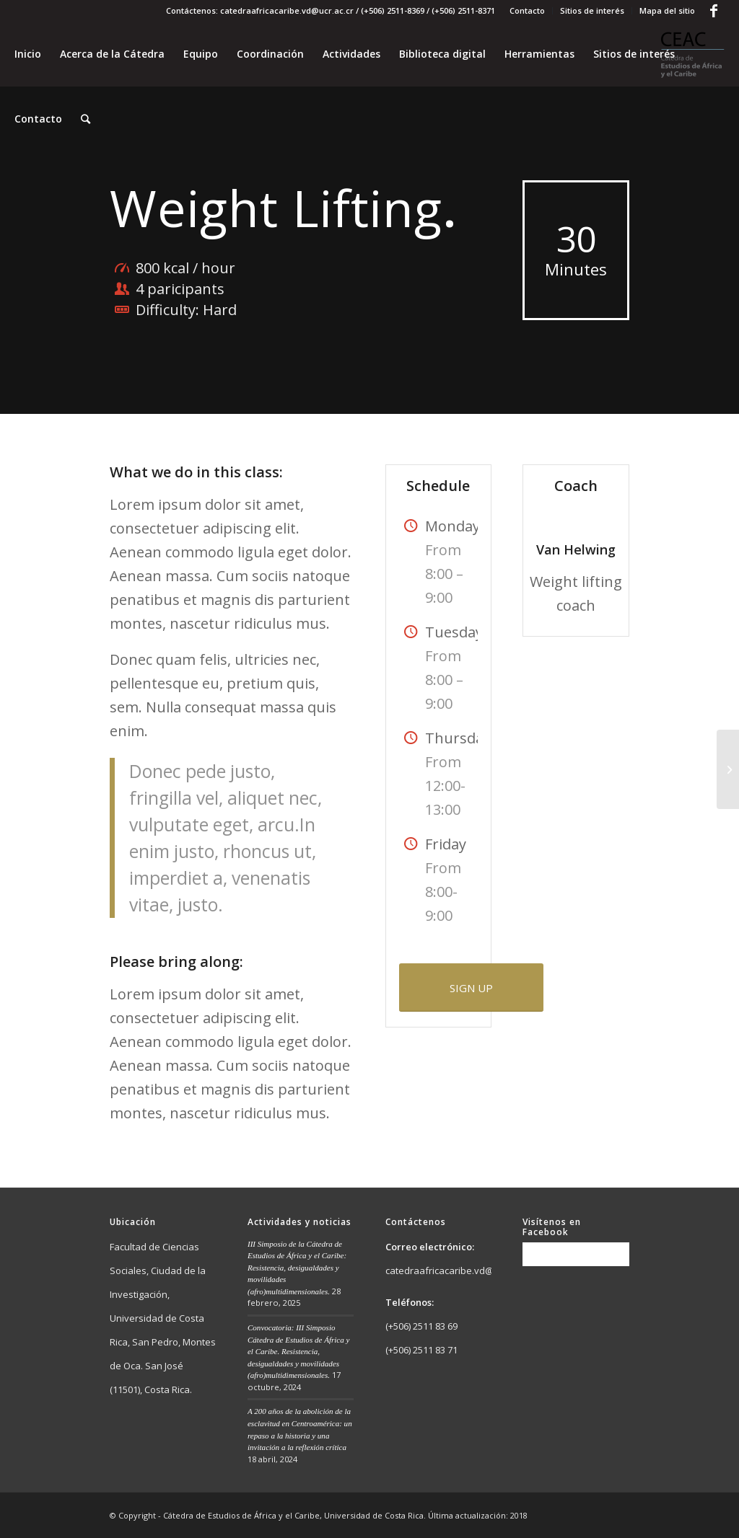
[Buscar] (85, 119)
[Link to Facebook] (714, 11)
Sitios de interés (592, 10)
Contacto (527, 10)
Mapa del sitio (667, 10)
